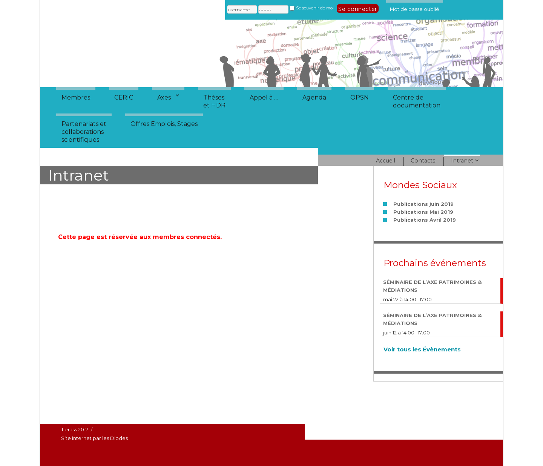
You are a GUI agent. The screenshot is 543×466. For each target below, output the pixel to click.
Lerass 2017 (75, 429)
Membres (75, 97)
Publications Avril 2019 (424, 220)
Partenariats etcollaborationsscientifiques (83, 131)
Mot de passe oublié (414, 7)
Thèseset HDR (214, 101)
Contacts (423, 160)
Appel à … (264, 97)
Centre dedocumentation (416, 101)
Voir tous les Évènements (422, 349)
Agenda (314, 97)
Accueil (385, 160)
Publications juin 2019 (423, 204)
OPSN (359, 97)
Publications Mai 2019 (423, 212)
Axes (164, 97)
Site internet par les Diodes (94, 438)
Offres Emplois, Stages (164, 123)
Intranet (462, 160)
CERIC (123, 97)
